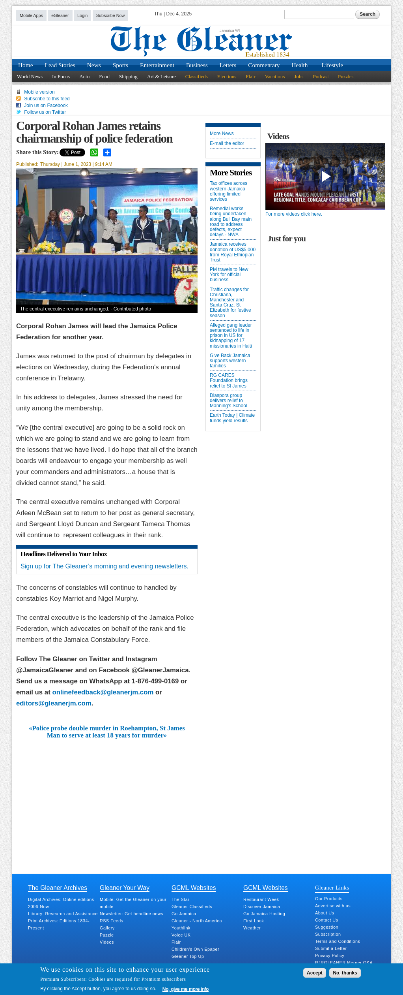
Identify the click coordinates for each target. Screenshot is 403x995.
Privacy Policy (329, 955)
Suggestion (326, 927)
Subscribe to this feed (46, 99)
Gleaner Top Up (188, 956)
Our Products (329, 898)
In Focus (61, 76)
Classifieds (196, 76)
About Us (324, 912)
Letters (228, 65)
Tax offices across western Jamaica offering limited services (228, 191)
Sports (120, 65)
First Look (253, 920)
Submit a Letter (331, 948)
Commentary (264, 65)
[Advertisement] (107, 798)
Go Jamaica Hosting (264, 913)
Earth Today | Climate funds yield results (232, 418)
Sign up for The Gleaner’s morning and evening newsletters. (104, 566)
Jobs (298, 76)
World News (30, 76)
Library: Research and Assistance (63, 913)
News (94, 65)
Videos (107, 942)
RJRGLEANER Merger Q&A (344, 962)
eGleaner (60, 15)
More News (222, 133)
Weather (252, 927)
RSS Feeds (111, 920)
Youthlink (181, 927)
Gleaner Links (332, 887)
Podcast (320, 76)
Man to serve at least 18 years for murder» (107, 735)
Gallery (107, 927)
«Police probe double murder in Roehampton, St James (107, 728)
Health (300, 65)
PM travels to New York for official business (229, 274)
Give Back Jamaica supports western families (230, 361)
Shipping (128, 76)
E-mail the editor (227, 143)
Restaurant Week (261, 899)
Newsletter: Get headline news (131, 913)
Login (82, 15)
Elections (226, 76)
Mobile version (39, 92)
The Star (180, 899)
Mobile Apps (31, 15)
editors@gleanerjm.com (53, 703)
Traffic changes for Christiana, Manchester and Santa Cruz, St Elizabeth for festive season (230, 302)
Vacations (275, 76)
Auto (84, 76)
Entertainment (157, 65)
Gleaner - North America (197, 920)
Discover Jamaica (261, 906)
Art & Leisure (161, 76)
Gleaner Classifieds (192, 906)
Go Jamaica (184, 913)
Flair (251, 76)
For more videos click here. (293, 214)
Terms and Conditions (337, 941)
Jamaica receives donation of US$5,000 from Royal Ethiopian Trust (233, 252)
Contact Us (326, 920)
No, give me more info (185, 989)
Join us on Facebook (46, 105)
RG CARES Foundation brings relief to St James (229, 380)
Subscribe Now (110, 15)
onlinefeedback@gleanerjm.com (102, 692)
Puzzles (346, 76)
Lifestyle (332, 65)
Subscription (328, 934)
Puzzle (107, 935)
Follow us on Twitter (45, 112)
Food (104, 76)
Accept (315, 973)
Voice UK (181, 935)
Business (197, 65)
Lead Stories (60, 65)
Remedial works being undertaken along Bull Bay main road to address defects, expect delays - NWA (231, 221)
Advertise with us (333, 905)
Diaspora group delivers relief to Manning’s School (228, 400)
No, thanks (345, 973)
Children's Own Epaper (195, 949)
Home (25, 65)
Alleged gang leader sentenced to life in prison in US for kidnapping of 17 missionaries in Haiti (231, 336)
